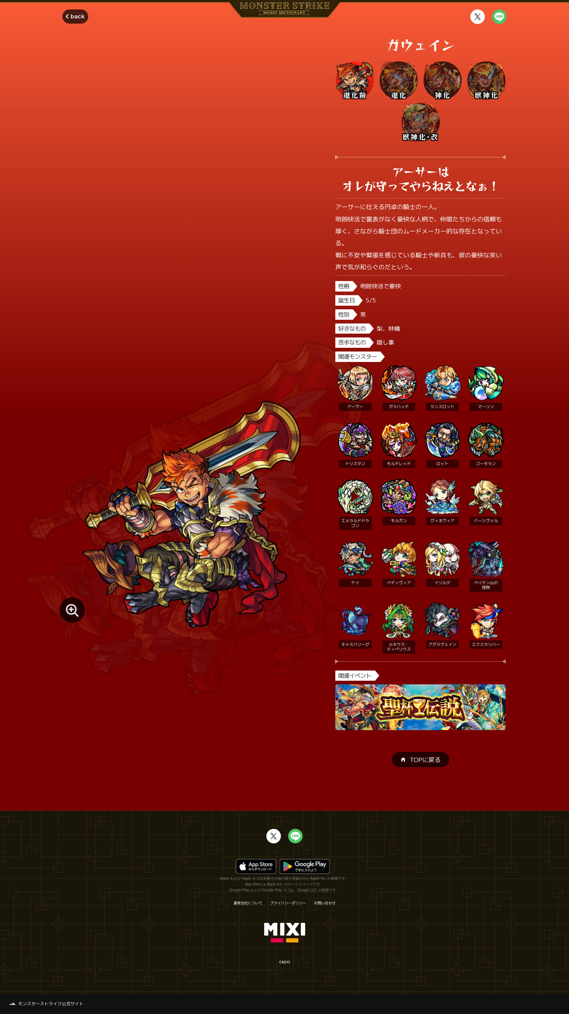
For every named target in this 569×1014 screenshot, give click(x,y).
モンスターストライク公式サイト (50, 1004)
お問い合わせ (325, 903)
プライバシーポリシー (288, 903)
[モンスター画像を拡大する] (72, 610)
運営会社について (247, 903)
